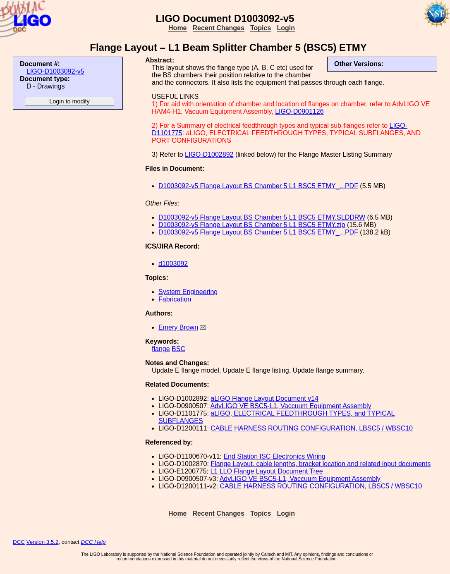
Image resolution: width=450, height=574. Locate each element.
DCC (19, 542)
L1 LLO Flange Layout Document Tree (266, 471)
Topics (260, 27)
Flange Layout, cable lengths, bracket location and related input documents (321, 463)
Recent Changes (218, 27)
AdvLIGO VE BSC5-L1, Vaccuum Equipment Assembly (290, 405)
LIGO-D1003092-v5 (55, 71)
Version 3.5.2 (42, 542)
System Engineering (188, 291)
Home (177, 27)
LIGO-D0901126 (299, 111)
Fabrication (174, 299)
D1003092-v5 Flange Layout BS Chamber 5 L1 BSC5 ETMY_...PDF (258, 185)
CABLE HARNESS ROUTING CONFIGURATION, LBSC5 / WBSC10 (312, 428)
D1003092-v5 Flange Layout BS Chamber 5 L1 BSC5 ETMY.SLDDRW (261, 217)
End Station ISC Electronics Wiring (274, 456)
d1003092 (173, 263)
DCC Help (93, 542)
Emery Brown (178, 327)
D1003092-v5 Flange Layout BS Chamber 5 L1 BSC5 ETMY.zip (251, 224)
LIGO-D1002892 (209, 154)
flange (161, 348)
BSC (178, 348)
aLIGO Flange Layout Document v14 (264, 398)
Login (286, 27)
